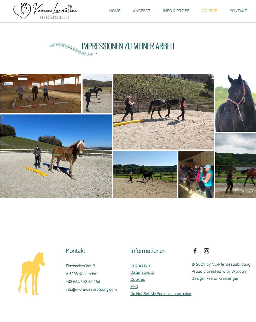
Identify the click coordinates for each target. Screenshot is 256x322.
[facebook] (195, 250)
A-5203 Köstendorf (81, 274)
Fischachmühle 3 (80, 266)
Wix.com (239, 271)
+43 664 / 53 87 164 (83, 281)
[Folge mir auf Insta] (206, 250)
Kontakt (75, 251)
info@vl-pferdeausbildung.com (91, 289)
